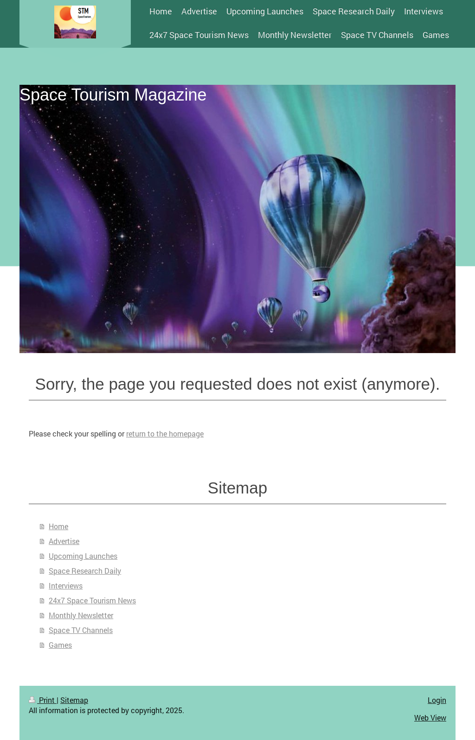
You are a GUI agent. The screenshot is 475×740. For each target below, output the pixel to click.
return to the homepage (165, 433)
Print (43, 700)
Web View (430, 717)
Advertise (64, 541)
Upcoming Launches (83, 556)
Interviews (66, 585)
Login (437, 700)
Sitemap (74, 700)
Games (60, 645)
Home (58, 526)
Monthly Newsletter (81, 615)
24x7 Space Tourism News (92, 600)
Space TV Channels (81, 630)
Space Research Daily (85, 571)
